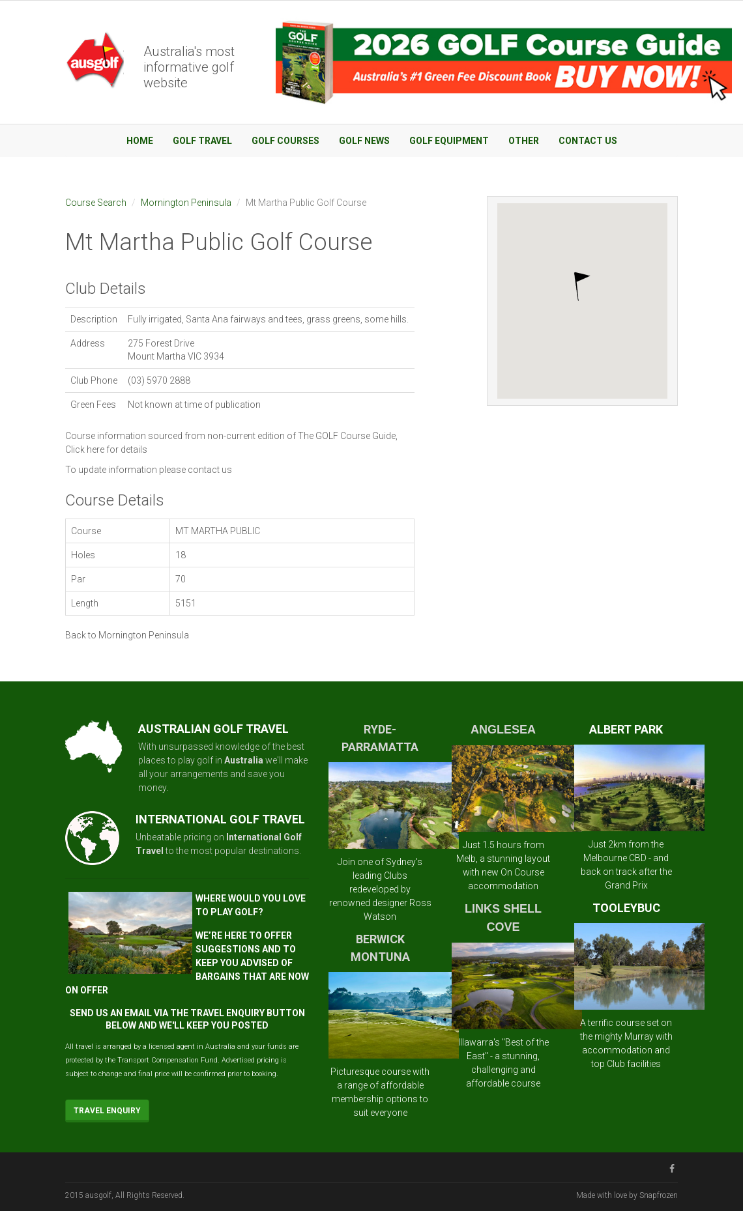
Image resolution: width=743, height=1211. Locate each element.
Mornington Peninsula (186, 202)
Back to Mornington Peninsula (127, 635)
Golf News (364, 140)
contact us (210, 469)
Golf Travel (202, 140)
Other (523, 140)
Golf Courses (285, 140)
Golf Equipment (449, 140)
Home (139, 140)
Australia (243, 760)
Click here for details (106, 449)
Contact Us (588, 140)
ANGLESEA (503, 729)
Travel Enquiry (107, 1110)
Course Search (95, 202)
